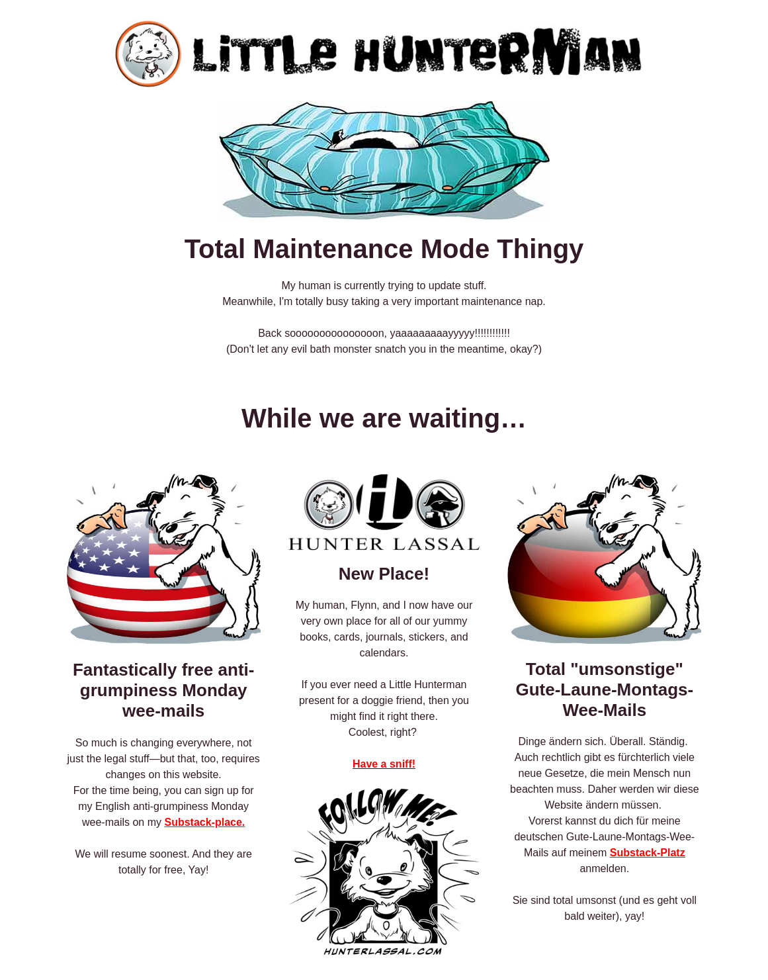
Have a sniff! (384, 764)
